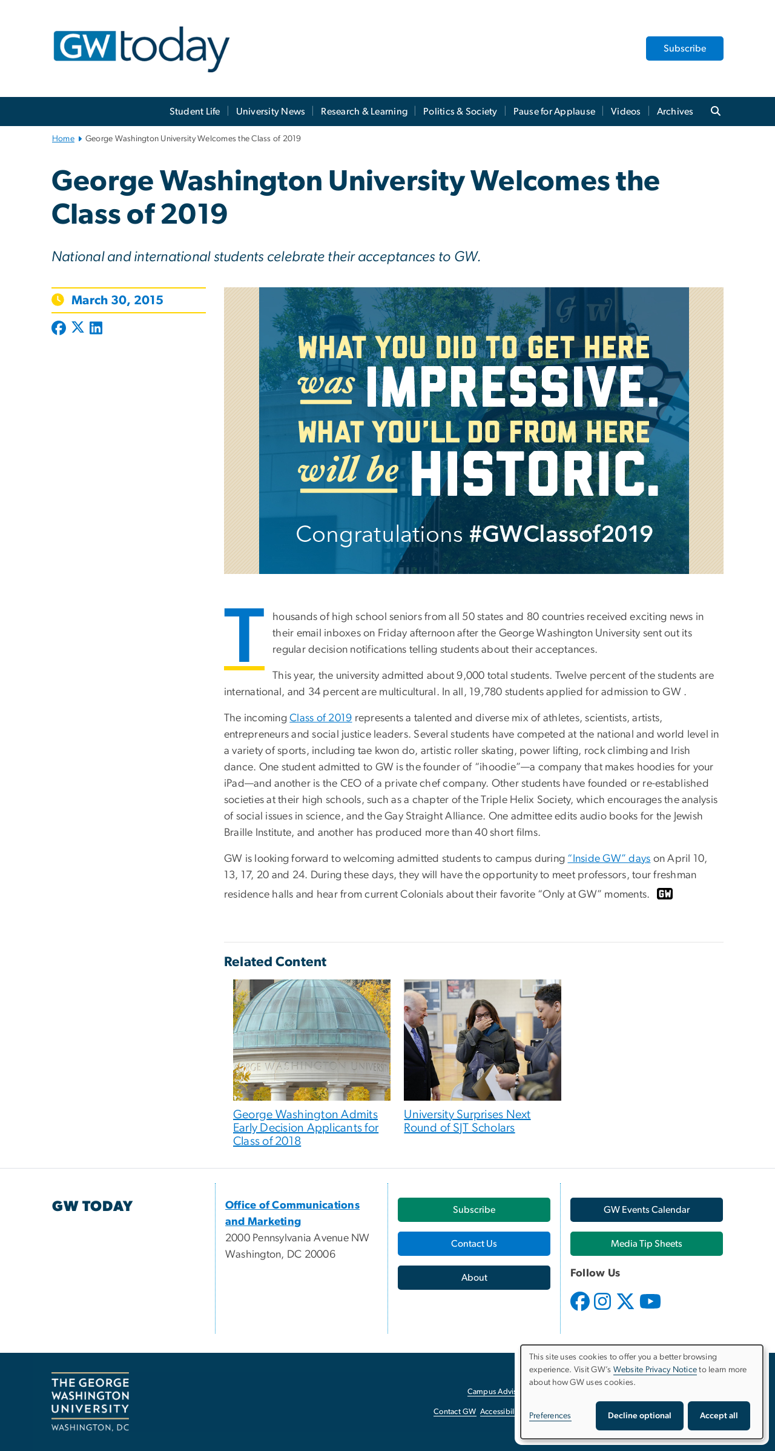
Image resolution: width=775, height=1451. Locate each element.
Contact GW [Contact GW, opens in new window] (455, 1412)
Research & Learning (364, 111)
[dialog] (642, 1392)
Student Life (195, 111)
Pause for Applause (554, 111)
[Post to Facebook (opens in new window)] (59, 329)
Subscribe (685, 48)
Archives (675, 111)
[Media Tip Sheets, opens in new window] (646, 1244)
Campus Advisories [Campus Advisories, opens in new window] (500, 1392)
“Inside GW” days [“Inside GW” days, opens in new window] (608, 858)
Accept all (719, 1416)
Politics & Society (460, 111)
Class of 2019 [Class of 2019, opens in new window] (320, 718)
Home (63, 139)
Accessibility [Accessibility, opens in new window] (501, 1412)
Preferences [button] (550, 1416)
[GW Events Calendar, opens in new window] (646, 1210)
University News (271, 111)
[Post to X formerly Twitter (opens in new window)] (77, 329)
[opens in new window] (581, 1310)
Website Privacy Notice (655, 1370)
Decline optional (639, 1416)
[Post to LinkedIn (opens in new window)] (96, 329)
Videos (626, 111)
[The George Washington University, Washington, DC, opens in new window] (90, 1402)
